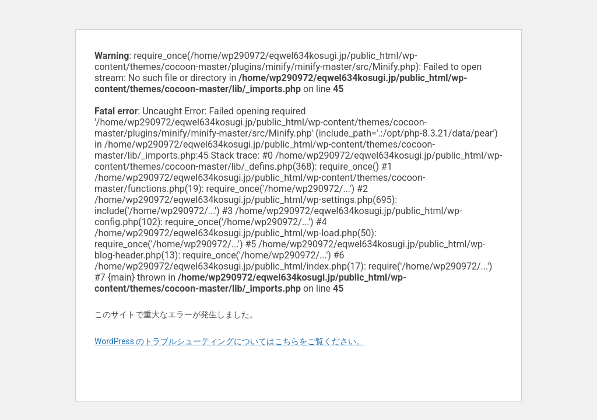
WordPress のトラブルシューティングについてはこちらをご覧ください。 (229, 341)
